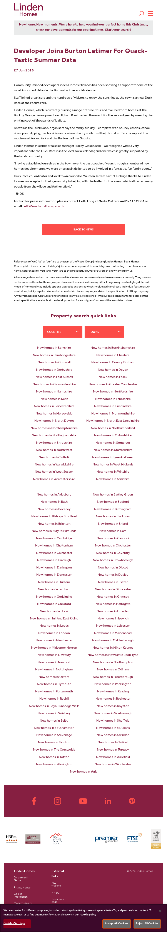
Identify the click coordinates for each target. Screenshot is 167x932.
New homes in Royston (113, 706)
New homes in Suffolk (54, 457)
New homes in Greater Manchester (113, 384)
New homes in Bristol (113, 524)
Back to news (83, 229)
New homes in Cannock (113, 538)
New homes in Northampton (113, 662)
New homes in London (54, 633)
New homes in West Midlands (113, 465)
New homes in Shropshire (54, 443)
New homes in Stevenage (54, 735)
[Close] (160, 911)
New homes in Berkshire (54, 348)
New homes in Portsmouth (54, 692)
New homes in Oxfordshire (113, 435)
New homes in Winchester (113, 764)
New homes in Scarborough (113, 713)
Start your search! (118, 30)
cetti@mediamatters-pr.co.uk (43, 206)
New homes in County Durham (113, 362)
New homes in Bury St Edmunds (54, 531)
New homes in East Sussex (54, 377)
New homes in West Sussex (54, 472)
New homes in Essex (113, 377)
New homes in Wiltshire (113, 472)
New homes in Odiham (113, 670)
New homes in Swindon (113, 735)
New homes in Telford (113, 742)
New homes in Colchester (54, 553)
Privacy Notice (22, 887)
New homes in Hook (54, 611)
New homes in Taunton (54, 742)
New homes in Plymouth (54, 684)
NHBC (55, 893)
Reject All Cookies (147, 923)
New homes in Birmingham (113, 509)
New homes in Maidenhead (113, 633)
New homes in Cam (113, 531)
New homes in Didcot (113, 568)
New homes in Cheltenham (54, 546)
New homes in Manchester (54, 640)
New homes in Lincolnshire (113, 406)
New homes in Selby (54, 721)
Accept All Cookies (116, 923)
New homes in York (83, 772)
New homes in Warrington (54, 764)
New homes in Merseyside (54, 414)
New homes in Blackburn (113, 516)
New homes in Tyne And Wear (113, 457)
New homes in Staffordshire (113, 450)
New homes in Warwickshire (54, 465)
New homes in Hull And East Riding (54, 619)
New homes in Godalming (54, 597)
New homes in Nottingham (54, 670)
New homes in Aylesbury (54, 495)
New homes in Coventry (113, 553)
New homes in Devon (113, 370)
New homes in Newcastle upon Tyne (113, 655)
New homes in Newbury (54, 655)
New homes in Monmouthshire (113, 414)
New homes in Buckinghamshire (113, 348)
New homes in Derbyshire (54, 370)
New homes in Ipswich (113, 619)
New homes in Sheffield (112, 721)
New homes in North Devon (54, 421)
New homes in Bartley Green (113, 495)
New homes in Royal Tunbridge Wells (54, 706)
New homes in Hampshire (54, 392)
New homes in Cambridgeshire (54, 355)
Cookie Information (21, 895)
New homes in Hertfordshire (113, 392)
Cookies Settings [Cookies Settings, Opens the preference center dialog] (14, 923)
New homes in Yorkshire (113, 479)
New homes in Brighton (54, 524)
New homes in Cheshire (112, 355)
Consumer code (58, 901)
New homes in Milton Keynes (113, 648)
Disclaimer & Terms (21, 879)
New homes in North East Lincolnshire (113, 421)
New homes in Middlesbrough (113, 640)
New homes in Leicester (113, 626)
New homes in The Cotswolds (54, 750)
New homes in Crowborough (113, 560)
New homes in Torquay (113, 750)
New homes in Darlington (54, 568)
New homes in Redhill (54, 699)
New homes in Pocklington (112, 684)
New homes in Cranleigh (54, 560)
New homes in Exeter (113, 582)
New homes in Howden (113, 611)
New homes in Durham (54, 582)
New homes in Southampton (54, 728)
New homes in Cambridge (54, 538)
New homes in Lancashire (113, 399)
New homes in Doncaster (54, 575)
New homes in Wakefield (113, 757)
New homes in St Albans (113, 728)
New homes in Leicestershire (54, 406)
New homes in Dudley (113, 575)
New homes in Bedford (113, 502)
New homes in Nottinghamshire (54, 435)
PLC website (56, 884)
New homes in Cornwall (54, 362)
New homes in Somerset (112, 443)
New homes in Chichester (113, 546)
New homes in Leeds (54, 626)
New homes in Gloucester (113, 589)
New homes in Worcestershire (54, 479)
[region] (83, 918)
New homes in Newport (54, 662)
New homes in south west (54, 450)
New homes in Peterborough (113, 677)
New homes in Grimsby (113, 597)
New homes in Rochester (112, 699)
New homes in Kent (54, 399)
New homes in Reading (113, 692)
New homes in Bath (54, 502)
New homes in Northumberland (113, 428)
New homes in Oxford (54, 677)
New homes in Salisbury (54, 713)
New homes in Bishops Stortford (54, 516)
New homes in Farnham (54, 589)
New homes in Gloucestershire (54, 384)
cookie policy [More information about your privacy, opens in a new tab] (88, 914)
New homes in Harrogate (112, 604)
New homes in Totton (54, 757)
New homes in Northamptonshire (54, 428)
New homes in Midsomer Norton (54, 648)
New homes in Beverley (54, 509)
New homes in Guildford (54, 604)
